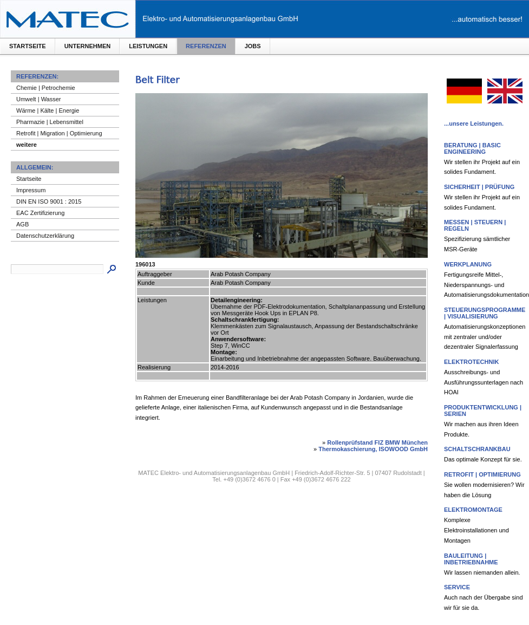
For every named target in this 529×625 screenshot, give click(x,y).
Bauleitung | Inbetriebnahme (471, 558)
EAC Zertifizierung (40, 213)
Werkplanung (468, 264)
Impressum (30, 190)
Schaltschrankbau (477, 449)
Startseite (27, 46)
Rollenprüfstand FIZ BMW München (377, 442)
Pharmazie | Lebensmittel (49, 122)
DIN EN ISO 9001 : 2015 (48, 201)
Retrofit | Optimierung (482, 474)
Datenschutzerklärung (45, 235)
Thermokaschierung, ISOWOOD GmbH (373, 449)
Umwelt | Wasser (38, 99)
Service (457, 587)
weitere (26, 144)
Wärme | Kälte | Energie (47, 110)
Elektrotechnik (471, 362)
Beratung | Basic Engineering (472, 148)
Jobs (253, 46)
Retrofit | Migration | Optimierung (59, 133)
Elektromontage (473, 509)
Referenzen (206, 46)
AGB (22, 224)
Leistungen (148, 46)
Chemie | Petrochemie (45, 87)
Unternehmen (87, 46)
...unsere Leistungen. (474, 123)
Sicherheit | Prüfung (479, 187)
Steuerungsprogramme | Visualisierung (484, 313)
